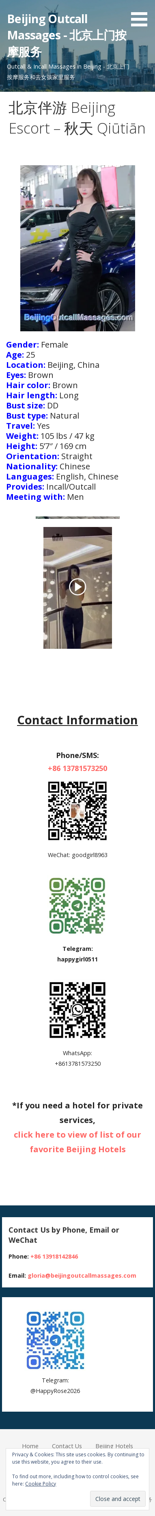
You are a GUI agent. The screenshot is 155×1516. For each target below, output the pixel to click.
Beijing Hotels (114, 1446)
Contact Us (67, 1446)
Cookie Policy (40, 1483)
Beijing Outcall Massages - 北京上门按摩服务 (66, 35)
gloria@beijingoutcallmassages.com (82, 1275)
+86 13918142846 (54, 1256)
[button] (142, 14)
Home (30, 1446)
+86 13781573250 (77, 768)
